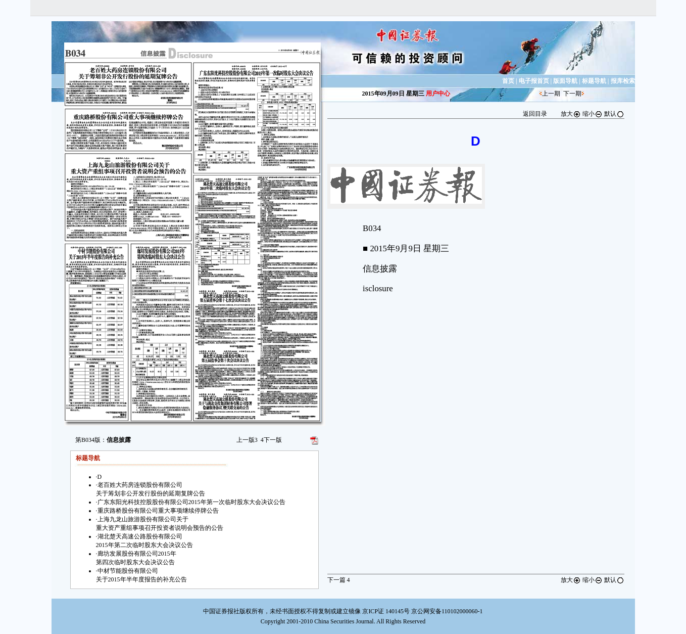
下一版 (271, 439)
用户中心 (438, 93)
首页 (508, 80)
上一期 (551, 93)
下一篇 (338, 579)
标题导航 (594, 80)
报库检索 (623, 80)
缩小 (592, 113)
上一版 (247, 439)
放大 (571, 113)
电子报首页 (534, 80)
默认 (614, 113)
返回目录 (535, 113)
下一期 (572, 93)
